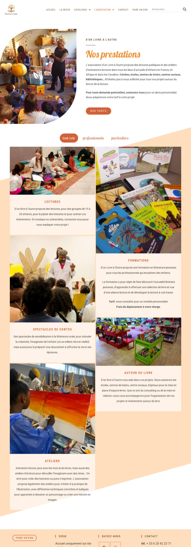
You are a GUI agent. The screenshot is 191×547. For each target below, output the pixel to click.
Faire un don (140, 9)
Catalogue (83, 9)
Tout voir (69, 138)
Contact (124, 9)
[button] (83, 10)
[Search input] (166, 9)
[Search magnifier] (184, 9)
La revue (65, 9)
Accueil (51, 9)
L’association (105, 9)
